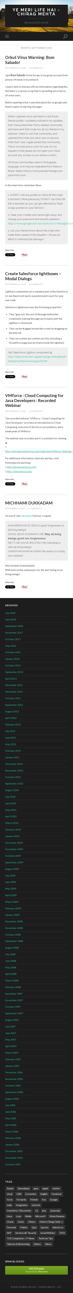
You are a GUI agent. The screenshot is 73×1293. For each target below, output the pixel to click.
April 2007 (10, 1046)
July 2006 (10, 1105)
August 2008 (12, 947)
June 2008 (10, 960)
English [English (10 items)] (43, 1194)
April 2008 (10, 973)
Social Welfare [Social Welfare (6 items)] (47, 1233)
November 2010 (14, 770)
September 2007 (14, 1013)
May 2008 (10, 967)
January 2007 (12, 1065)
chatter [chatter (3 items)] (56, 1188)
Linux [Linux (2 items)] (9, 1216)
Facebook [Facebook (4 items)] (56, 1194)
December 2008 (14, 921)
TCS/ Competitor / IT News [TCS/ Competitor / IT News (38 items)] (20, 1238)
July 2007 (10, 1026)
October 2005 (13, 1164)
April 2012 (10, 717)
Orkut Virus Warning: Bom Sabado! (29, 60)
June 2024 (10, 619)
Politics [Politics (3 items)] (24, 1227)
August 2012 (12, 711)
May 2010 (10, 809)
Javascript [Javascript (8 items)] (55, 1210)
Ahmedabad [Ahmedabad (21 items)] (23, 1188)
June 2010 (10, 803)
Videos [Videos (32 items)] (37, 1244)
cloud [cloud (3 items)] (9, 1194)
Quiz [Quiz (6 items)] (34, 1227)
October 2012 (13, 698)
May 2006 (10, 1118)
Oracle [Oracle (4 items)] (10, 1221)
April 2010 (10, 816)
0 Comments (36, 68)
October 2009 (13, 855)
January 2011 (12, 757)
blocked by (36, 1270)
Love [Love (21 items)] (18, 1216)
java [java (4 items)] (44, 1210)
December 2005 (14, 1151)
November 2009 (14, 849)
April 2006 (10, 1124)
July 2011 (10, 731)
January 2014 (12, 658)
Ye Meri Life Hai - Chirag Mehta (36, 11)
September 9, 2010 (15, 508)
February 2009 (13, 908)
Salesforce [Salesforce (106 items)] (58, 1227)
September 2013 (14, 671)
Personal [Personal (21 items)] (11, 1227)
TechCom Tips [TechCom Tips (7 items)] (45, 1238)
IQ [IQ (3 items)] (36, 1210)
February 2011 (13, 750)
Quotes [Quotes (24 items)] (44, 1227)
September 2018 (14, 625)
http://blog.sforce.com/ (19, 471)
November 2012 (14, 691)
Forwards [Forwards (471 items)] (21, 1199)
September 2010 (14, 783)
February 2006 (13, 1137)
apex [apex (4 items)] (36, 1188)
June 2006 (10, 1111)
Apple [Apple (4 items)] (45, 1188)
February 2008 (13, 986)
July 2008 (10, 954)
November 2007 (14, 1000)
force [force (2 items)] (9, 1199)
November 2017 (14, 632)
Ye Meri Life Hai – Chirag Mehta (37, 1287)
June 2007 (10, 1033)
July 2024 (10, 612)
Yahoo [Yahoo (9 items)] (48, 1244)
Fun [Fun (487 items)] (44, 1199)
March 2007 (11, 1052)
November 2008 (14, 927)
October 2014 (13, 652)
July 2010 (10, 796)
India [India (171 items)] (9, 1205)
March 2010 (11, 822)
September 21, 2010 (15, 411)
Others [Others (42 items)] (31, 1221)
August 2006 (12, 1098)
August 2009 (12, 868)
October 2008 (13, 934)
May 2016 (10, 645)
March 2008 (11, 980)
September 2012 (14, 704)
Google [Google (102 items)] (53, 1199)
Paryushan (26, 515)
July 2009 (10, 875)
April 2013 (10, 678)
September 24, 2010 (15, 284)
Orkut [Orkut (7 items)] (21, 1221)
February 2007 (13, 1059)
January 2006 (12, 1144)
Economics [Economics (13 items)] (31, 1194)
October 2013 (13, 665)
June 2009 (10, 881)
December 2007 (14, 993)
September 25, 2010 (15, 68)
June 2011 (10, 737)
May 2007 (10, 1039)
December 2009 (14, 842)
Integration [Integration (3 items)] (21, 1205)
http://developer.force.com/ (22, 466)
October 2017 (13, 639)
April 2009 (10, 895)
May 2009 (10, 888)
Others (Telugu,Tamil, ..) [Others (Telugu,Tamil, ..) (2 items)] (51, 1221)
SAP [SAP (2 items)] (9, 1233)
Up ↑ (60, 1287)
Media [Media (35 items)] (28, 1216)
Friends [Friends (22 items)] (34, 1199)
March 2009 (11, 901)
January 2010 (12, 836)
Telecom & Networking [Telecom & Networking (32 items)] (18, 1244)
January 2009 (12, 914)
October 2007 (13, 1006)
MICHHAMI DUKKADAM (29, 502)
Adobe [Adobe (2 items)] (10, 1188)
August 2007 (12, 1019)
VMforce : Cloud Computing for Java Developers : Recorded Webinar (34, 400)
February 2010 (13, 829)
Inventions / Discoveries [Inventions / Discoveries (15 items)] (19, 1210)
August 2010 (12, 790)
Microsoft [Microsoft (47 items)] (40, 1216)
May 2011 (10, 744)
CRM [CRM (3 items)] (18, 1194)
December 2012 (14, 684)
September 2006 (14, 1092)
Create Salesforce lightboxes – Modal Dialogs (33, 276)
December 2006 (14, 1072)
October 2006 (13, 1085)
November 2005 (14, 1157)
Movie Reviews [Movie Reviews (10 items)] (57, 1216)
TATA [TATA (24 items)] (62, 1233)
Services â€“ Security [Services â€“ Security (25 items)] (25, 1233)
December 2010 (14, 763)
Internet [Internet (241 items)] (36, 1205)
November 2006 (14, 1078)
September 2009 (14, 862)
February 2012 (13, 724)
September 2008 (14, 940)
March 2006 (11, 1131)
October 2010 (13, 777)
